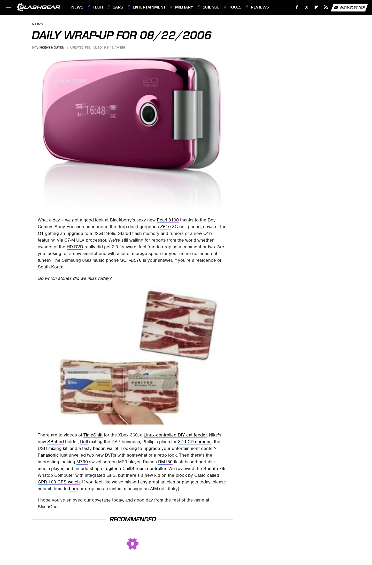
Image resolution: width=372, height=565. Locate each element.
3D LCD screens (195, 441)
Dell (84, 441)
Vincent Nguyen (50, 47)
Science (211, 7)
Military (184, 7)
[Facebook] (297, 7)
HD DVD (75, 247)
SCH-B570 (131, 260)
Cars (118, 7)
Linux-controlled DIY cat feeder (175, 435)
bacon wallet (105, 448)
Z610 (165, 226)
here (73, 488)
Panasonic (48, 455)
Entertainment (149, 7)
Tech (98, 7)
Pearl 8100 (168, 220)
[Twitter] (306, 7)
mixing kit (57, 448)
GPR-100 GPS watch (59, 482)
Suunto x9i (214, 468)
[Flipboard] (316, 7)
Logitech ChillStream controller (134, 468)
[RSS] (326, 7)
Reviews (260, 7)
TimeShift (93, 435)
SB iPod (55, 441)
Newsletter (349, 7)
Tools (235, 7)
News (77, 7)
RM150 (165, 462)
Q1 (41, 233)
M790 (82, 462)
